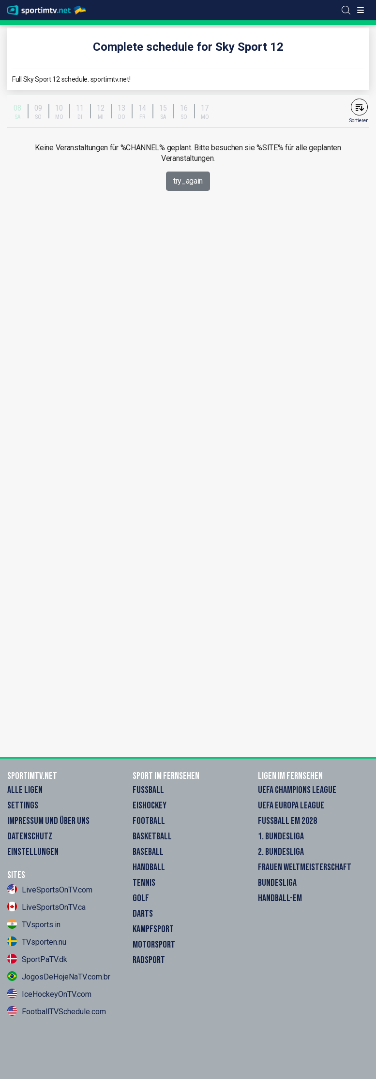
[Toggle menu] (360, 10)
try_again (188, 181)
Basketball (152, 836)
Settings (22, 805)
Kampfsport (153, 929)
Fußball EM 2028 (287, 821)
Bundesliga (277, 883)
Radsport (149, 960)
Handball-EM (280, 898)
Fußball (148, 790)
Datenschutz (29, 836)
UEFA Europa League (291, 805)
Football (149, 821)
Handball (149, 867)
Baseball (148, 852)
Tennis (144, 883)
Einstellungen (33, 852)
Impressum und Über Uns (48, 821)
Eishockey (149, 805)
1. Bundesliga (281, 836)
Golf (141, 898)
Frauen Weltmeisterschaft (304, 867)
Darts (143, 914)
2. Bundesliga (281, 852)
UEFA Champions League (297, 790)
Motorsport (154, 944)
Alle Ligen (25, 790)
